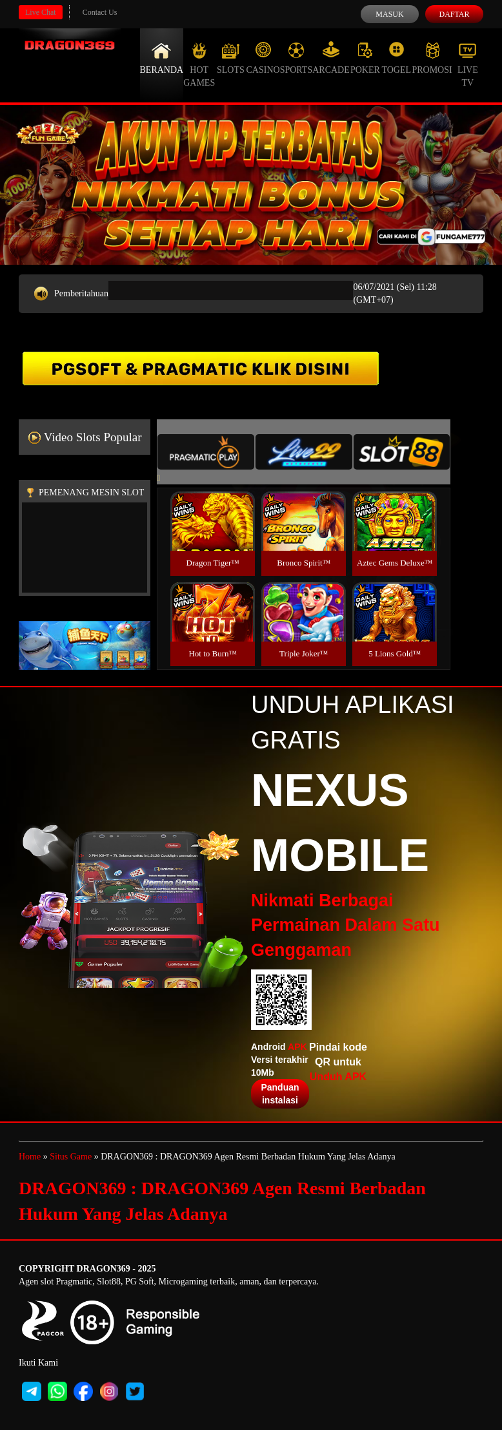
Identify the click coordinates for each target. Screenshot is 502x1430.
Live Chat (40, 12)
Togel (396, 58)
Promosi (432, 58)
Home (30, 1156)
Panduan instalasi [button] (280, 1093)
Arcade (331, 58)
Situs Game (71, 1156)
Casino (263, 58)
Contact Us (100, 12)
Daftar (454, 14)
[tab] (205, 451)
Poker (365, 58)
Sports (296, 58)
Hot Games (199, 64)
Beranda (162, 58)
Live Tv (467, 64)
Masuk (389, 14)
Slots (231, 58)
